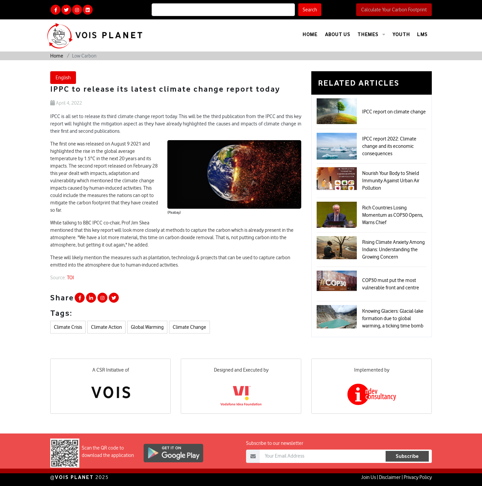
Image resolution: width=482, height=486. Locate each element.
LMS (422, 34)
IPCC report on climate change (394, 112)
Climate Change (189, 327)
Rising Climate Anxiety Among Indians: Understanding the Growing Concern (393, 249)
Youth (401, 34)
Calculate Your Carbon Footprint (394, 10)
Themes (371, 34)
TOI (70, 278)
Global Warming (147, 327)
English (63, 78)
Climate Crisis (68, 327)
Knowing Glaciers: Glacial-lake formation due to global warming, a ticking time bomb (392, 318)
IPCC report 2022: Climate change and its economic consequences (389, 146)
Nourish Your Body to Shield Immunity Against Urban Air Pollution (390, 180)
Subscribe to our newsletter (274, 454)
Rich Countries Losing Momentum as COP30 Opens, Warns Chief (392, 215)
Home (310, 34)
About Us (337, 34)
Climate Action (106, 327)
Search (310, 10)
